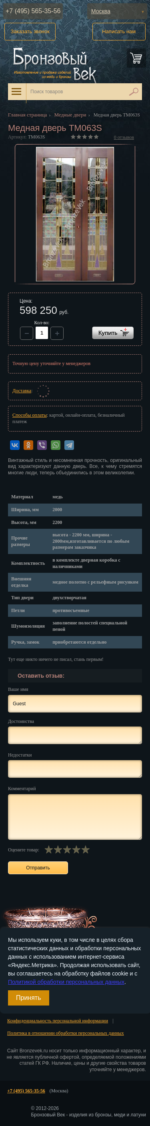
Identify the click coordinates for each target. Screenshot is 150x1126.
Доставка (21, 390)
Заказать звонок (30, 31)
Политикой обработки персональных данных (66, 982)
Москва (100, 11)
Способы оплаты (29, 415)
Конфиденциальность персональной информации (57, 1021)
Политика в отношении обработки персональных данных (65, 1033)
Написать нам (119, 31)
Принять (28, 997)
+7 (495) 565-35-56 (33, 11)
